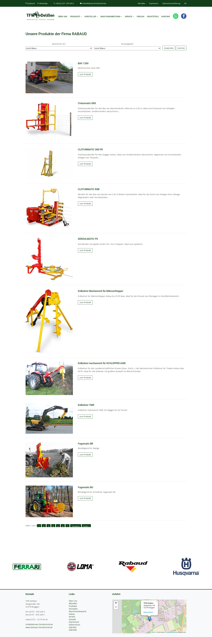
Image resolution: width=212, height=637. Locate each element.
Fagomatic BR (85, 443)
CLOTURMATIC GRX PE (90, 149)
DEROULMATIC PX (88, 239)
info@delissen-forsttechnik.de (39, 624)
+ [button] (116, 603)
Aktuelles (141, 3)
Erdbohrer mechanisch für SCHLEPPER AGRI (102, 363)
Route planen (148, 612)
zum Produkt (85, 74)
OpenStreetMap (172, 632)
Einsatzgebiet (127, 44)
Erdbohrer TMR (86, 405)
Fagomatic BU (85, 487)
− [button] (116, 607)
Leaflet (153, 632)
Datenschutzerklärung (171, 3)
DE (185, 3)
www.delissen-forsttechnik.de (39, 627)
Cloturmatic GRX (87, 103)
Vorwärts (76, 526)
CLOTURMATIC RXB (88, 189)
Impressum (153, 3)
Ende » (86, 526)
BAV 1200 (83, 63)
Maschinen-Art (58, 44)
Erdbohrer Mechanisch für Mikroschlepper (100, 291)
